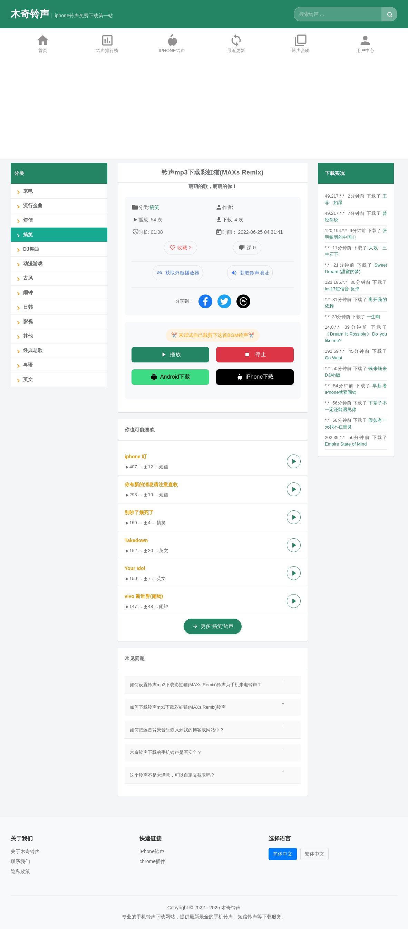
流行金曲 (28, 206)
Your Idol (135, 568)
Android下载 (170, 376)
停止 (255, 354)
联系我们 (20, 861)
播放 (170, 354)
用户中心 (365, 43)
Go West (333, 357)
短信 (23, 220)
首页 (43, 43)
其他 (23, 336)
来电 (23, 191)
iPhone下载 (255, 376)
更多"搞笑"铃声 (212, 626)
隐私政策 (20, 871)
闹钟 (23, 293)
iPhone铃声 (172, 43)
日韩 (23, 307)
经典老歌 (28, 350)
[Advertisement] (204, 111)
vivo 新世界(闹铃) (144, 596)
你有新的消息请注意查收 (151, 484)
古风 (23, 278)
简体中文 (282, 854)
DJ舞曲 (26, 249)
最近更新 (236, 43)
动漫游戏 (28, 264)
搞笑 (154, 207)
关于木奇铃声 (25, 851)
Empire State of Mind (346, 444)
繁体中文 (314, 854)
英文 (23, 379)
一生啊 (373, 316)
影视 (23, 321)
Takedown (136, 540)
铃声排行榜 (107, 43)
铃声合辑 (301, 43)
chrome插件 (152, 861)
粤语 (23, 365)
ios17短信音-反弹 (342, 288)
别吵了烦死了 (139, 512)
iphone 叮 (136, 456)
